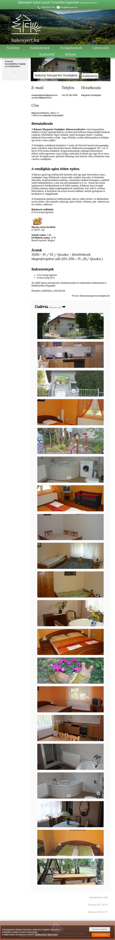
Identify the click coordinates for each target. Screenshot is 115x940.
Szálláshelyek (40, 48)
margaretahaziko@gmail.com (44, 95)
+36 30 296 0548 (69, 95)
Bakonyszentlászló (88, 3)
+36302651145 (48, 7)
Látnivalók (100, 48)
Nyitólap (12, 48)
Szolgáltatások (71, 48)
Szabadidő (47, 54)
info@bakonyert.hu (68, 7)
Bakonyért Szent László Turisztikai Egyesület (48, 2)
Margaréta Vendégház (91, 95)
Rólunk (70, 54)
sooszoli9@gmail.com (41, 97)
